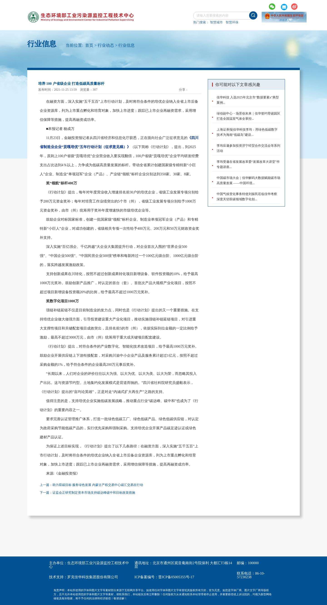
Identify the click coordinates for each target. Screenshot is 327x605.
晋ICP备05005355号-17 (176, 577)
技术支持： (58, 577)
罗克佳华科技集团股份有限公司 (92, 577)
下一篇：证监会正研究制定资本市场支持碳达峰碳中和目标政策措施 (87, 492)
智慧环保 (232, 22)
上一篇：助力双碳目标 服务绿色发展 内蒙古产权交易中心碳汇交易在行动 (91, 485)
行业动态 (106, 45)
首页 (89, 45)
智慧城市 (216, 22)
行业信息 (126, 45)
